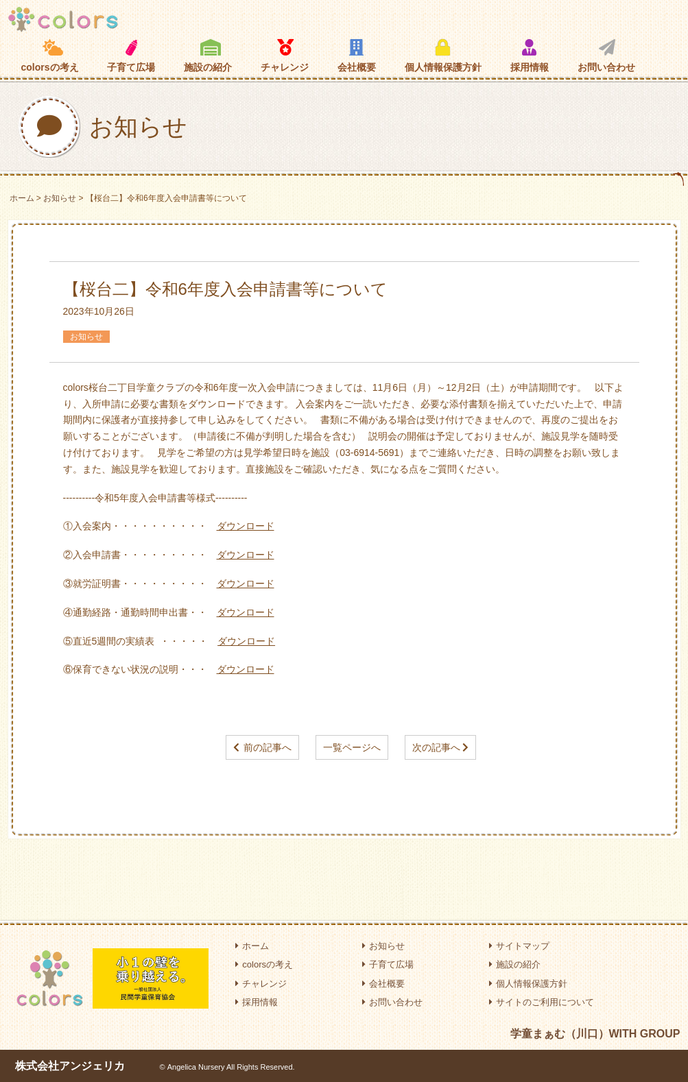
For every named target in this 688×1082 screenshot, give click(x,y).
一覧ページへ (352, 747)
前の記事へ (268, 747)
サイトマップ (519, 946)
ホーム (22, 198)
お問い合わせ (606, 55)
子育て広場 (131, 56)
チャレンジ (285, 55)
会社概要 (356, 55)
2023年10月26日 (98, 311)
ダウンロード (245, 525)
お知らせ (59, 198)
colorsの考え (50, 55)
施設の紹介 (208, 55)
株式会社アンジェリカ (70, 1066)
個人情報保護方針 (443, 55)
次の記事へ (436, 747)
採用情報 (529, 55)
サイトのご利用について (541, 1002)
